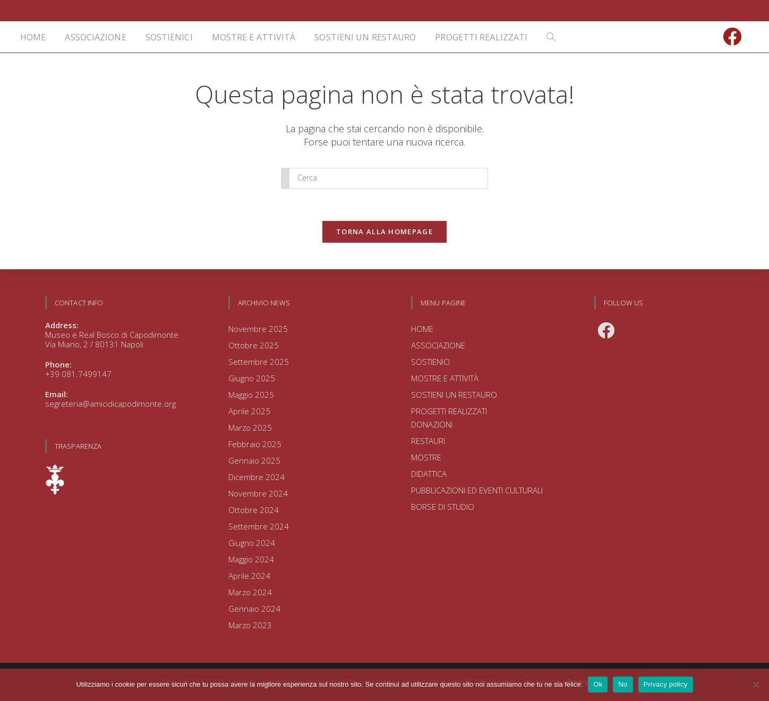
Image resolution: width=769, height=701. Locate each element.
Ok (597, 684)
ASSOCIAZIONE (438, 345)
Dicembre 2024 (256, 477)
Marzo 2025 (250, 427)
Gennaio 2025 (254, 460)
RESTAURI (428, 440)
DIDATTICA (429, 473)
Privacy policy (666, 684)
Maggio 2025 (251, 394)
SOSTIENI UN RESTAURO (454, 394)
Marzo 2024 (250, 592)
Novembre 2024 (258, 493)
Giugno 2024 (251, 542)
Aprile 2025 (249, 411)
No (622, 684)
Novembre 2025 (258, 328)
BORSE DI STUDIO (442, 506)
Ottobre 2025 (253, 345)
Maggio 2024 (251, 559)
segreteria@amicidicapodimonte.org (110, 403)
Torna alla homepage (384, 231)
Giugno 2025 (251, 378)
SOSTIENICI (430, 361)
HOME (422, 328)
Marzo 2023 (250, 625)
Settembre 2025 (258, 361)
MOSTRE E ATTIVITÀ (445, 378)
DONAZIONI (431, 424)
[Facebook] (605, 330)
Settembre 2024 (258, 526)
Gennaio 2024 (254, 608)
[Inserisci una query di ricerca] (384, 178)
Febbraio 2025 (254, 444)
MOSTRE (426, 457)
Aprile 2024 (249, 575)
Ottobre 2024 (253, 510)
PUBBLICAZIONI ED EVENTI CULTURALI (477, 490)
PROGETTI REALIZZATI (449, 411)
